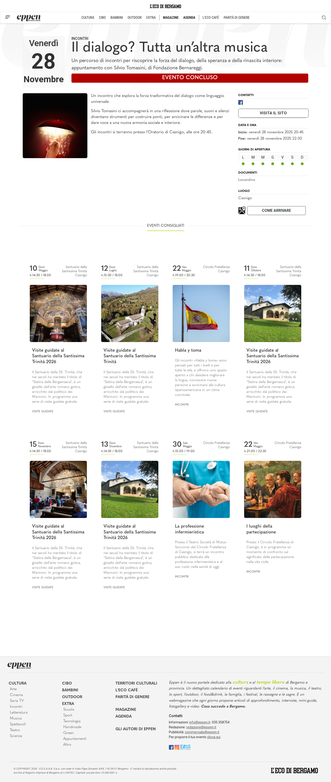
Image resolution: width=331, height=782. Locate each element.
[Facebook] (240, 102)
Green (68, 733)
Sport (67, 715)
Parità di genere (132, 697)
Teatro (15, 730)
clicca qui (213, 737)
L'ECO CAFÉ (211, 17)
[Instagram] (177, 747)
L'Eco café (126, 690)
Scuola (68, 709)
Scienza (16, 736)
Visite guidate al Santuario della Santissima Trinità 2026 (58, 356)
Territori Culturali (136, 683)
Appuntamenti (74, 739)
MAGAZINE (171, 17)
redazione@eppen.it (201, 727)
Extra (68, 704)
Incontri (79, 38)
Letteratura (19, 713)
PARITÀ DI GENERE (237, 17)
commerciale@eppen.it (202, 732)
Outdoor (72, 697)
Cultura (17, 683)
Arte (13, 689)
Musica (16, 718)
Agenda (123, 717)
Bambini (70, 690)
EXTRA (151, 17)
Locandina (246, 180)
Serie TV (17, 701)
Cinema (16, 695)
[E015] (185, 747)
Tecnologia (72, 721)
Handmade (72, 727)
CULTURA (87, 17)
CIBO (102, 17)
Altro (67, 745)
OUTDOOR (135, 17)
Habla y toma (188, 350)
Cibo (67, 683)
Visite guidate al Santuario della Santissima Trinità (130, 356)
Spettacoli (18, 724)
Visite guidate (42, 411)
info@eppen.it (199, 722)
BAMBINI (117, 17)
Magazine (125, 710)
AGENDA (189, 17)
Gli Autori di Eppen (135, 729)
